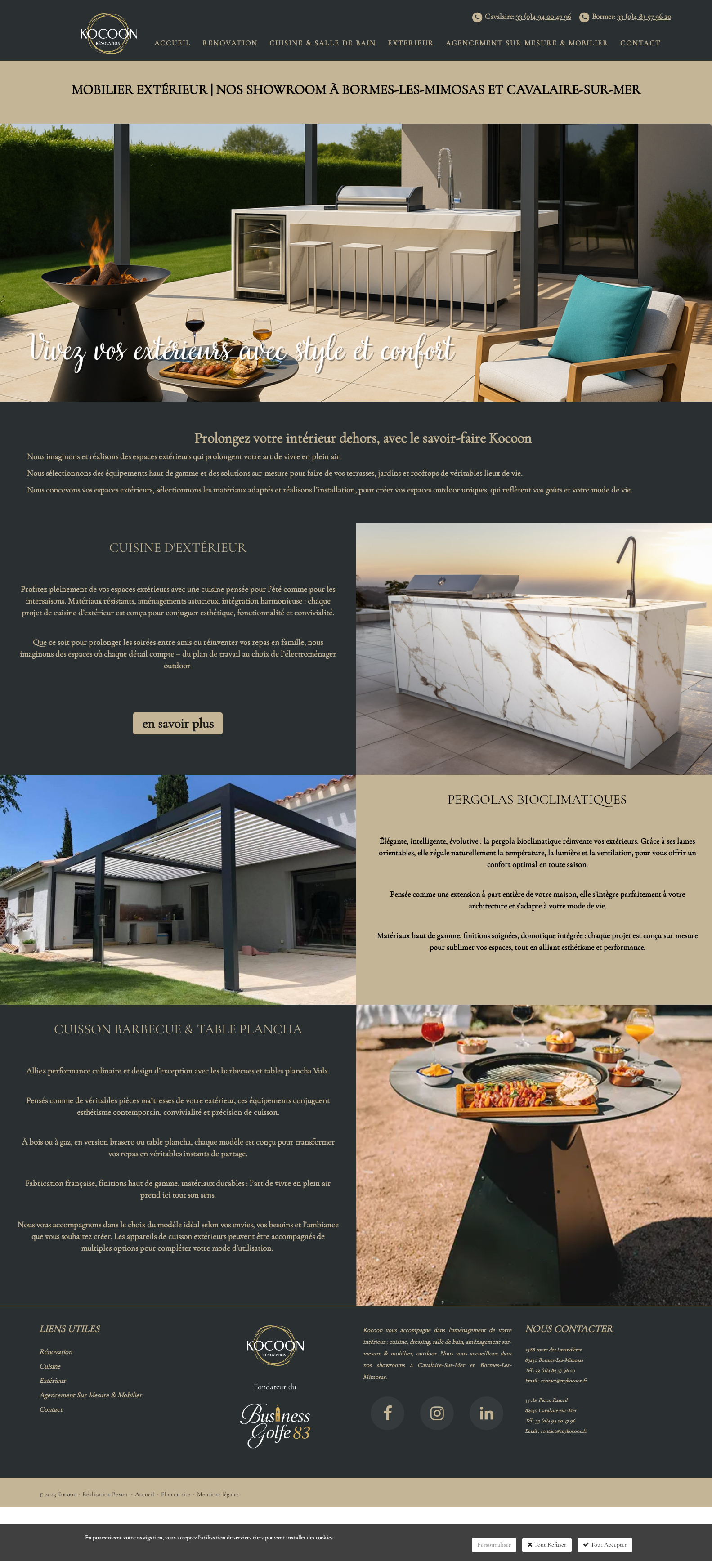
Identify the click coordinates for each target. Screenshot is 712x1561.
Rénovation (230, 43)
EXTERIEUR (411, 43)
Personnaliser (494, 1544)
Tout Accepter (605, 1544)
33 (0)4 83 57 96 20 (644, 16)
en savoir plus (178, 723)
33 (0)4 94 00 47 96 (543, 16)
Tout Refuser (547, 1544)
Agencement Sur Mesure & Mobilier (527, 43)
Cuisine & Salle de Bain (322, 43)
